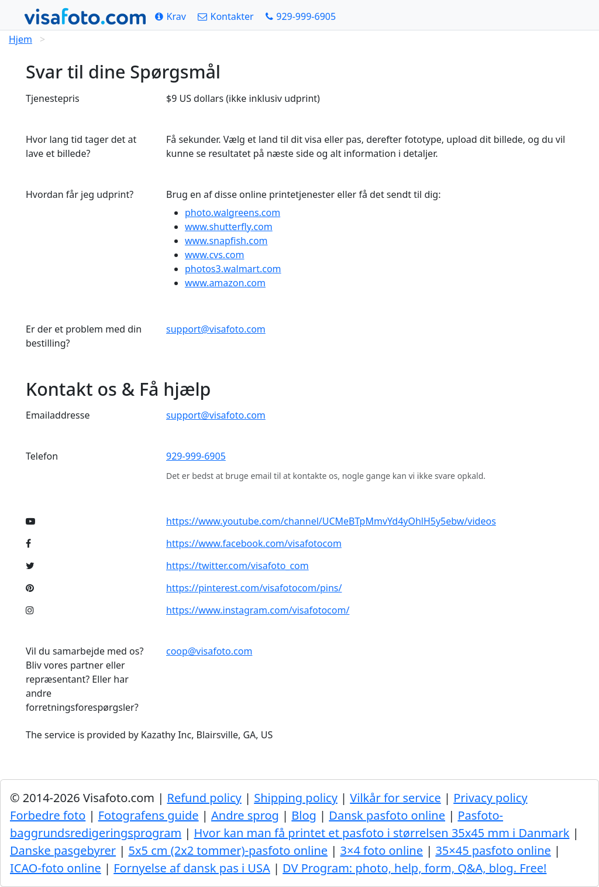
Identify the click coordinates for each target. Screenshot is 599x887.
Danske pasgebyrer (63, 850)
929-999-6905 (196, 456)
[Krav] (170, 16)
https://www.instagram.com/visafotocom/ (257, 610)
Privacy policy (490, 798)
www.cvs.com (214, 254)
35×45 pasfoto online (492, 850)
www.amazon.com (225, 282)
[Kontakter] (226, 16)
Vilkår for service (395, 798)
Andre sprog (245, 815)
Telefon (42, 456)
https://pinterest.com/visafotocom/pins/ (254, 587)
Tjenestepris (53, 98)
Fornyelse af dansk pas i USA (191, 868)
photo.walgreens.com (232, 212)
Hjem (20, 39)
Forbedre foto (47, 815)
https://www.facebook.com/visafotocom (254, 543)
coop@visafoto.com (209, 651)
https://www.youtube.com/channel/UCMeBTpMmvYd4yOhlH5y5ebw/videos (331, 521)
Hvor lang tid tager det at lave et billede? (81, 146)
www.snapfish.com (226, 240)
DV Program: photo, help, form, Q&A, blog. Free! (414, 868)
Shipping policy (296, 798)
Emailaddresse (57, 415)
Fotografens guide (148, 815)
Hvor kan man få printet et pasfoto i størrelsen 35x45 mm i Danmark (382, 833)
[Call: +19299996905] (301, 16)
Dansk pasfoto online (387, 815)
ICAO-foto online (55, 868)
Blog (303, 815)
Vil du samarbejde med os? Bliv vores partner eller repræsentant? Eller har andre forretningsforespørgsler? (84, 679)
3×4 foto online (381, 850)
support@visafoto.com (216, 329)
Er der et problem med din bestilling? (84, 336)
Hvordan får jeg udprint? (79, 194)
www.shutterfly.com (229, 226)
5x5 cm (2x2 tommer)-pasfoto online (228, 850)
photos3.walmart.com (233, 268)
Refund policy (204, 798)
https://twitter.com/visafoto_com (237, 565)
